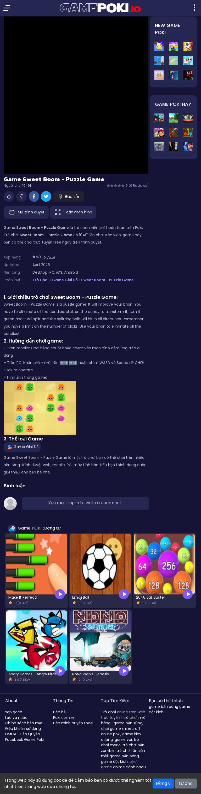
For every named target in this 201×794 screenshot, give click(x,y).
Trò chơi (108, 712)
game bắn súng (128, 723)
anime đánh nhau (129, 767)
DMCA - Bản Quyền (22, 734)
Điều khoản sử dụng (23, 728)
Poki (56, 717)
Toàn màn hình (73, 212)
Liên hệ (59, 712)
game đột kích (114, 761)
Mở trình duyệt (26, 212)
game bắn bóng (124, 756)
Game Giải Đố (64, 280)
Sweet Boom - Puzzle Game (107, 280)
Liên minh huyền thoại (73, 723)
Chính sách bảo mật (24, 723)
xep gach (13, 712)
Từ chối (185, 783)
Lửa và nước (16, 717)
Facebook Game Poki (24, 739)
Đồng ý (163, 783)
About (11, 701)
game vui (123, 739)
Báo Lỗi (68, 197)
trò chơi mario (120, 742)
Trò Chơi (40, 280)
